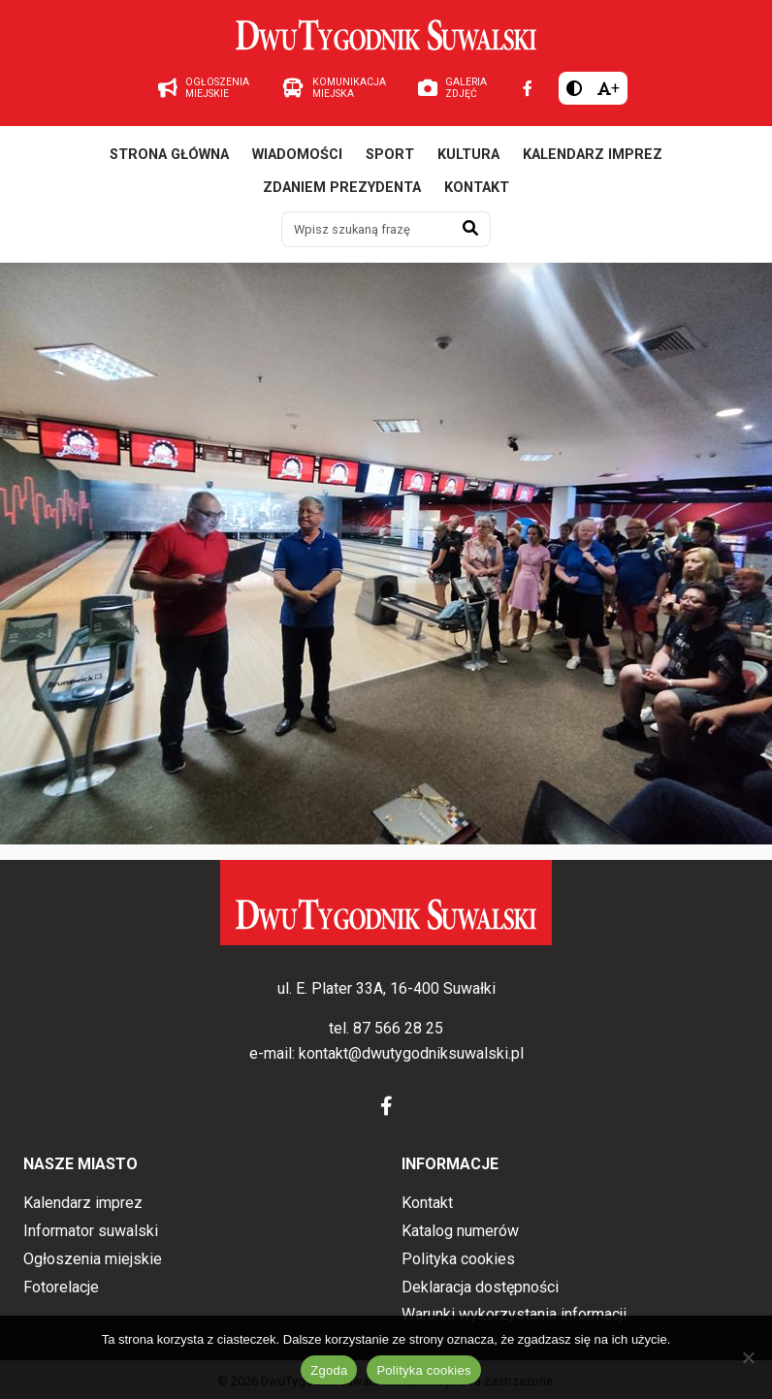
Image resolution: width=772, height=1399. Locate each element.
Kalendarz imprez (592, 154)
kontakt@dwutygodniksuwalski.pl (411, 1053)
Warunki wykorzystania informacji (514, 1314)
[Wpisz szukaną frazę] (366, 228)
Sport (390, 154)
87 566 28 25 (398, 1028)
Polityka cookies (458, 1259)
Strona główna (169, 154)
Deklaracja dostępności (480, 1287)
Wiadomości (297, 154)
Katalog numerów (460, 1231)
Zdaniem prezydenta (342, 187)
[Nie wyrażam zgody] (747, 1357)
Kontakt (476, 187)
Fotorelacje (61, 1287)
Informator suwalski (90, 1231)
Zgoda (328, 1370)
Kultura (468, 154)
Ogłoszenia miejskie (92, 1259)
